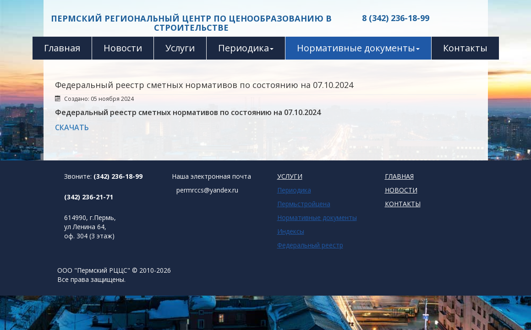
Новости (123, 48)
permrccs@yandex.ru (207, 190)
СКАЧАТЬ (72, 127)
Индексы (290, 231)
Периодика (246, 48)
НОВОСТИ (401, 190)
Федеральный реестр (310, 245)
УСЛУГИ (289, 176)
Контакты (465, 48)
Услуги (180, 48)
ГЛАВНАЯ (399, 176)
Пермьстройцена (303, 203)
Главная (62, 48)
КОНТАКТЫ (403, 203)
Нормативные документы (358, 48)
